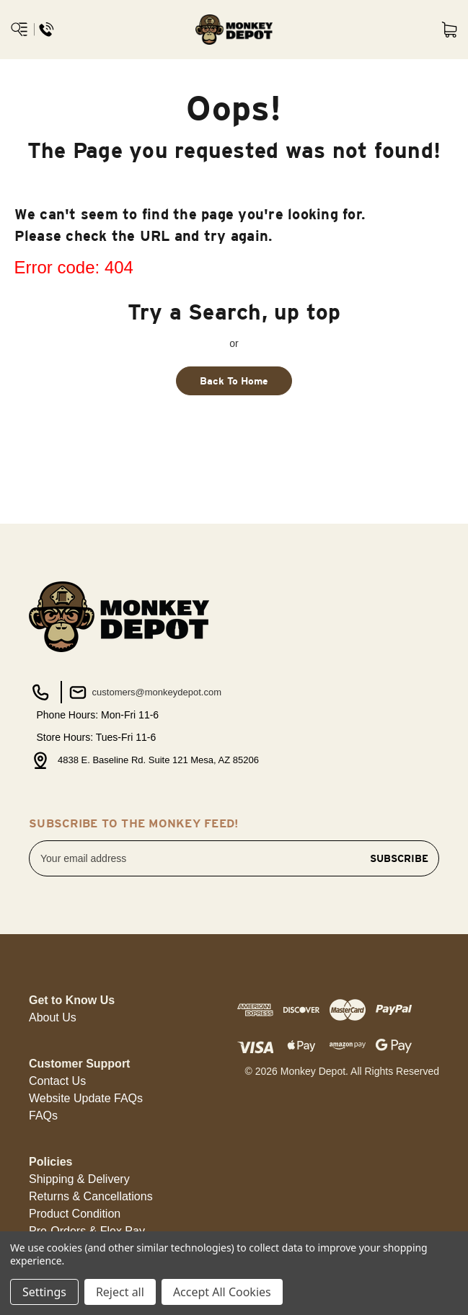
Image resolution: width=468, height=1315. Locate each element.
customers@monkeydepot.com (143, 692)
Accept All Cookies (222, 1292)
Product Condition (74, 1214)
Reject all (120, 1292)
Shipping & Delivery (79, 1179)
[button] (52, 1017)
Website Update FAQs (86, 1098)
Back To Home (234, 381)
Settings (44, 1292)
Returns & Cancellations (91, 1196)
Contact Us (57, 1081)
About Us (52, 1017)
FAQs (43, 1115)
